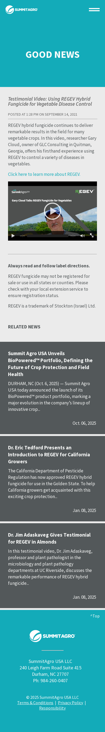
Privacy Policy (70, 702)
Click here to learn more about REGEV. (44, 174)
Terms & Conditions (35, 702)
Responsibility (52, 708)
